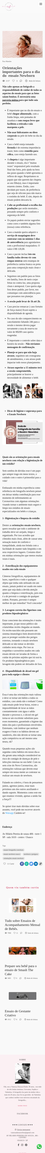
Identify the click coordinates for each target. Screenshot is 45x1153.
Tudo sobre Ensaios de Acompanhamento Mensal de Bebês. (22, 925)
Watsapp (9, 813)
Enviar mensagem (23, 1119)
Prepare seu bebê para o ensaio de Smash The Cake (21, 970)
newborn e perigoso (31, 854)
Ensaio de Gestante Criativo (18, 1013)
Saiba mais (22, 1095)
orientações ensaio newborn (14, 858)
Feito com (22, 1151)
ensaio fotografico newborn (13, 850)
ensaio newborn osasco (12, 854)
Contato (22, 1143)
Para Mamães (7, 61)
